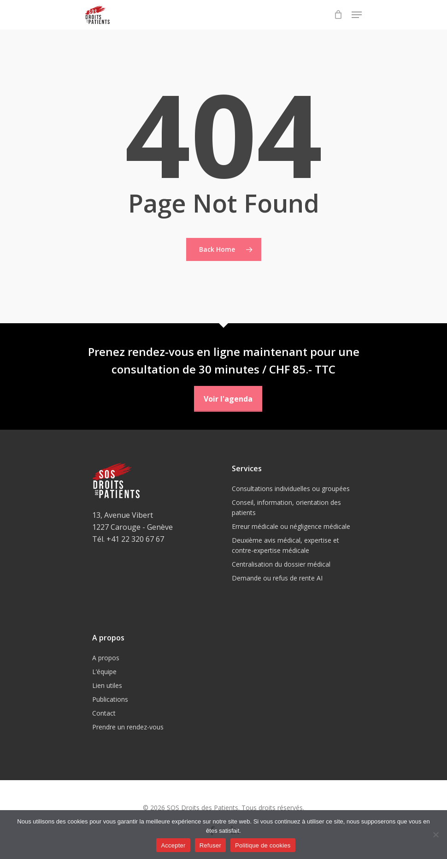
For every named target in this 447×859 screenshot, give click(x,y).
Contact (104, 713)
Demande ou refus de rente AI (277, 578)
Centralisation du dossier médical (281, 564)
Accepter (173, 845)
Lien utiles (107, 685)
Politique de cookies (263, 845)
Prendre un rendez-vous (128, 727)
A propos (105, 657)
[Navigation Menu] (357, 14)
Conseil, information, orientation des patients (286, 507)
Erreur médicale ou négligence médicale (291, 526)
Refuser (210, 845)
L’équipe (104, 671)
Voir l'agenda (228, 399)
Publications (110, 699)
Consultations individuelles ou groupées (291, 488)
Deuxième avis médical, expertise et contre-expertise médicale (285, 545)
